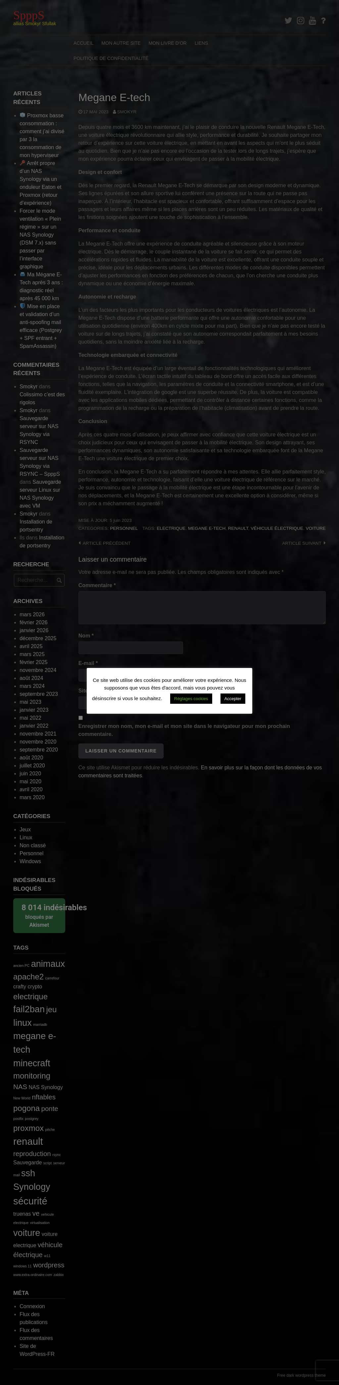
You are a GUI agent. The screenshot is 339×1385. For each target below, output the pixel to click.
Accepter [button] (232, 698)
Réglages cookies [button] (191, 698)
